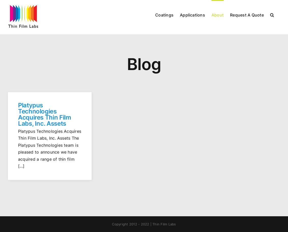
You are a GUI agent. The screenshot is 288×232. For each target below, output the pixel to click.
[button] (272, 14)
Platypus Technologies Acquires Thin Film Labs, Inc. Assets (44, 114)
